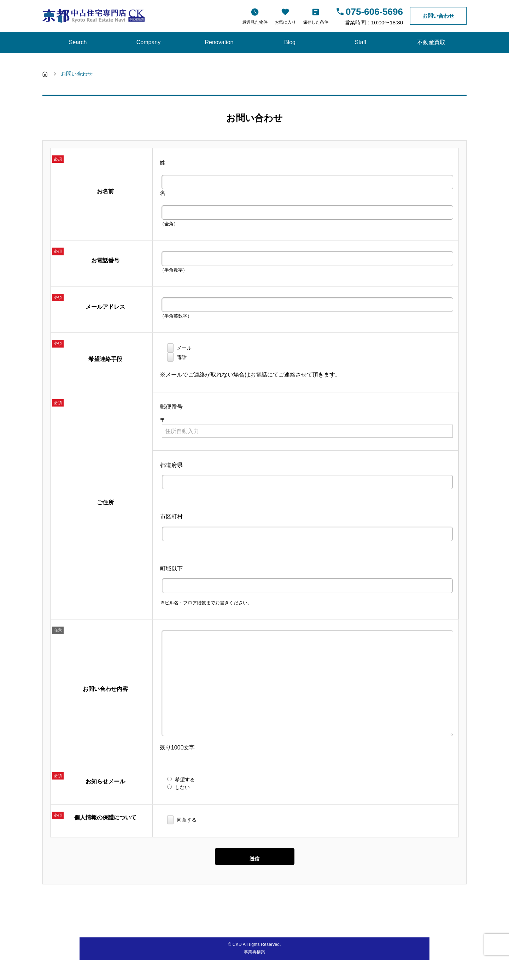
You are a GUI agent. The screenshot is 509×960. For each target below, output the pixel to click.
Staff (361, 42)
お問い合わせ (438, 16)
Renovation (219, 42)
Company (148, 42)
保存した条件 (315, 22)
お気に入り (285, 22)
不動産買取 (431, 42)
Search (78, 42)
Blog (290, 42)
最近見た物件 (255, 22)
